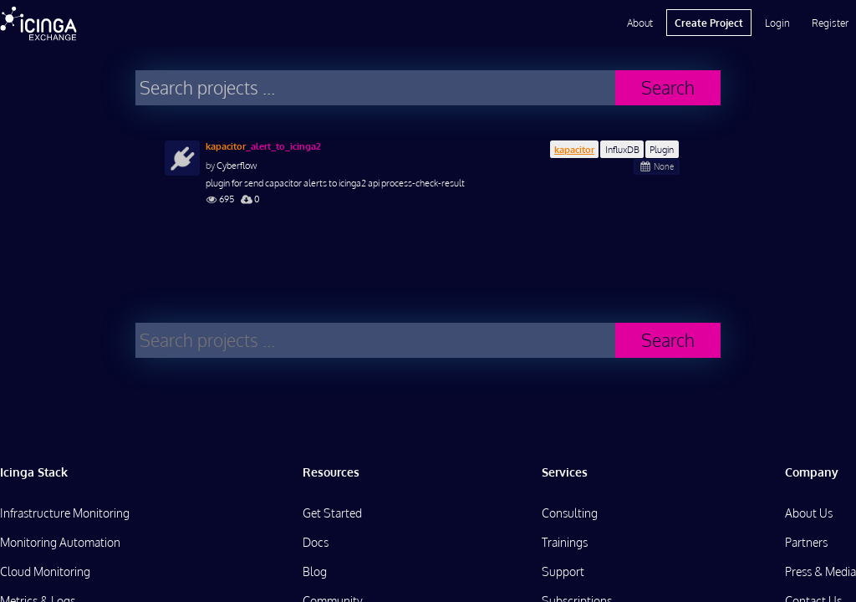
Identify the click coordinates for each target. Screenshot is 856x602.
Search (668, 87)
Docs (316, 542)
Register (830, 22)
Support (563, 571)
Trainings (565, 542)
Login (777, 22)
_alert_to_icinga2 (263, 146)
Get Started (332, 513)
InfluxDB (622, 149)
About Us (809, 513)
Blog (315, 571)
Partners (806, 542)
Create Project (709, 22)
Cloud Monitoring (45, 571)
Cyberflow (237, 165)
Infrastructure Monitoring (65, 513)
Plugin (662, 149)
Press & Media (820, 571)
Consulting (570, 513)
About (640, 22)
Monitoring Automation (60, 542)
